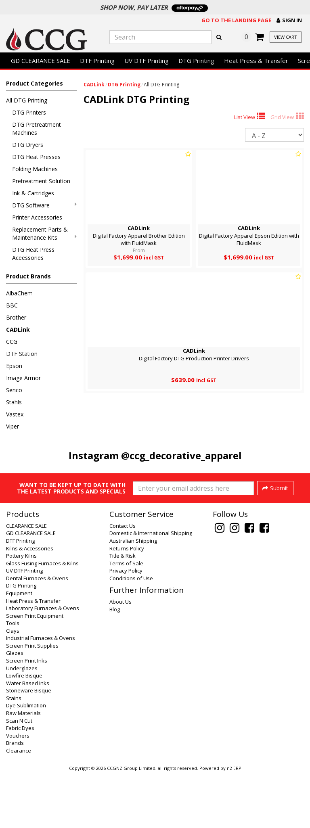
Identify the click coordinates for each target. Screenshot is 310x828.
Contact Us (122, 579)
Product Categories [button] (34, 83)
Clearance (18, 804)
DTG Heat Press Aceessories (33, 253)
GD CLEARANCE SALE (40, 60)
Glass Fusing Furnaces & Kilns (42, 617)
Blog (114, 663)
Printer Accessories (37, 217)
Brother (16, 317)
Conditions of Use (131, 632)
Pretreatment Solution (41, 181)
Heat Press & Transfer (256, 60)
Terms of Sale (126, 617)
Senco (14, 390)
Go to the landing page (236, 20)
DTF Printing (97, 60)
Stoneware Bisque (28, 744)
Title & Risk (122, 609)
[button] (289, 20)
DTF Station (22, 354)
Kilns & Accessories (29, 602)
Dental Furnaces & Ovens (37, 632)
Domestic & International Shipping (150, 587)
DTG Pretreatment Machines (36, 128)
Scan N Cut (19, 774)
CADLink (18, 329)
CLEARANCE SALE (26, 579)
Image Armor (23, 378)
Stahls (14, 402)
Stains (13, 752)
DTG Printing (196, 60)
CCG (11, 341)
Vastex (14, 414)
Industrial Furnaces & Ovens (40, 692)
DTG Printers (29, 112)
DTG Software (44, 205)
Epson (14, 366)
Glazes (14, 707)
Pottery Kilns (21, 609)
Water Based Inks (27, 737)
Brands (15, 797)
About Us (120, 655)
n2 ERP (234, 822)
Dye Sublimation (26, 759)
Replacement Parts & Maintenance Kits (44, 233)
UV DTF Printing (146, 60)
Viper (12, 426)
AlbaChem (19, 293)
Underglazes (22, 722)
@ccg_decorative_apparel (181, 455)
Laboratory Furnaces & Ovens (42, 662)
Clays (12, 684)
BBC (12, 305)
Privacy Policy (125, 624)
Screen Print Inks (26, 714)
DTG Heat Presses (36, 157)
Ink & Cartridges (33, 193)
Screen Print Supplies (32, 699)
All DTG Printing (26, 100)
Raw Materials (23, 767)
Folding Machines (35, 169)
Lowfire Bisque (24, 729)
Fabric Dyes (20, 782)
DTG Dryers (27, 144)
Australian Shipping (133, 594)
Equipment (19, 647)
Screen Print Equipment (34, 669)
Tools (12, 677)
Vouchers (17, 789)
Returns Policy (126, 602)
